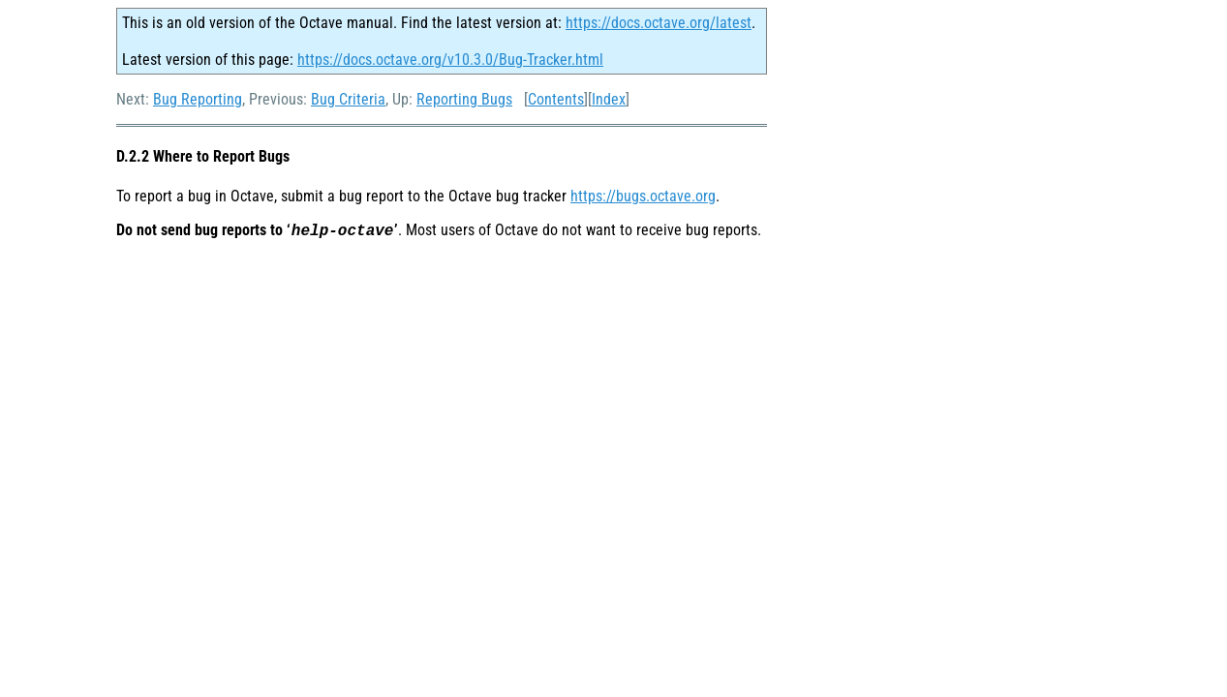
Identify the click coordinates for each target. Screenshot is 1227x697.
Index (609, 99)
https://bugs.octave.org (643, 196)
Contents (556, 99)
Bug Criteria (348, 99)
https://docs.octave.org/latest (659, 23)
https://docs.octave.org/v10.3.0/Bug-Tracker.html (450, 59)
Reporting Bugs (464, 99)
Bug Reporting (197, 99)
